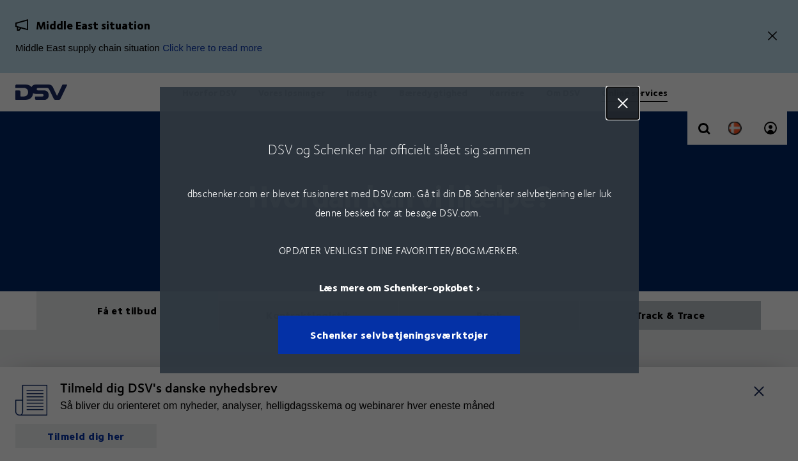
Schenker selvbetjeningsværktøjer (399, 335)
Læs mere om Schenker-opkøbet (395, 288)
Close (622, 103)
